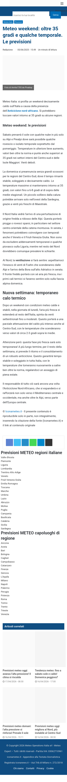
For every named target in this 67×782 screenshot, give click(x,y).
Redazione (8, 50)
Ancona (5, 543)
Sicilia (4, 524)
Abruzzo (5, 502)
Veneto (4, 476)
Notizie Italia (8, 22)
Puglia (4, 509)
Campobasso (8, 561)
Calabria (5, 521)
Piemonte (6, 461)
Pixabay (28, 87)
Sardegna (6, 528)
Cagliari (5, 558)
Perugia (5, 591)
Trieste (4, 610)
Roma (4, 599)
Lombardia (6, 468)
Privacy (40, 768)
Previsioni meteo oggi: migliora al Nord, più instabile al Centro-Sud (48, 729)
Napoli (4, 584)
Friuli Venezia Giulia (11, 480)
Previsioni (18, 22)
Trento (4, 606)
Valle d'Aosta (7, 457)
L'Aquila (5, 576)
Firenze (4, 569)
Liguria (4, 465)
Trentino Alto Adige (11, 472)
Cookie (50, 768)
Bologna (5, 554)
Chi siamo (18, 768)
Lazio (3, 498)
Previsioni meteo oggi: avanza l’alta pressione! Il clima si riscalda (17, 674)
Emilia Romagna (9, 483)
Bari (3, 550)
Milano (4, 580)
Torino (4, 603)
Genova (5, 573)
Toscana (5, 487)
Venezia (5, 614)
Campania (6, 513)
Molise (4, 506)
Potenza (5, 595)
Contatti (30, 768)
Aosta (4, 546)
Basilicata (6, 517)
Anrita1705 (16, 87)
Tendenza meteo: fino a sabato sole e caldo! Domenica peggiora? (48, 674)
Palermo (5, 588)
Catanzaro (6, 565)
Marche (5, 491)
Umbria (4, 495)
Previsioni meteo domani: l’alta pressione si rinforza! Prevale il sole (17, 729)
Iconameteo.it (14, 411)
